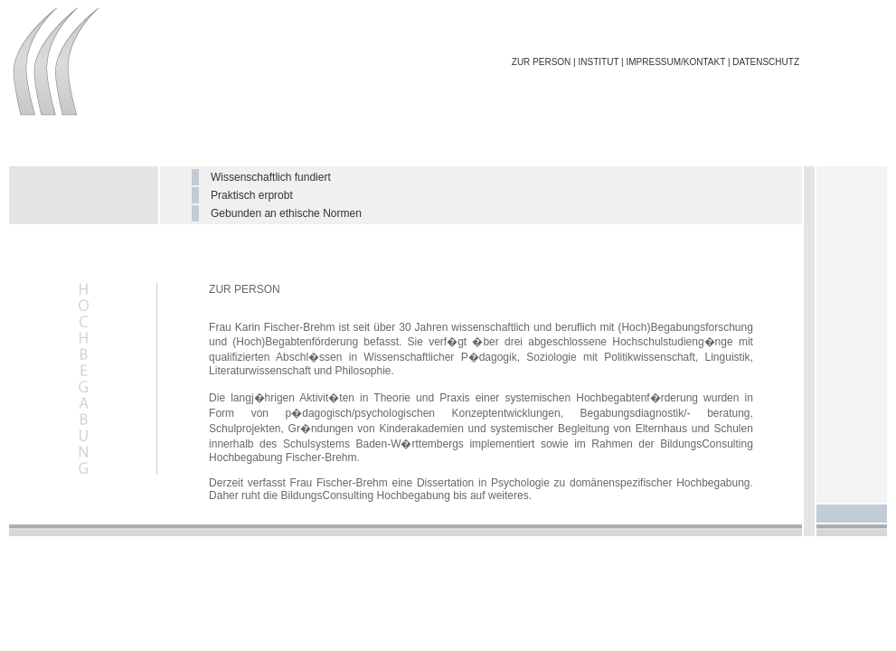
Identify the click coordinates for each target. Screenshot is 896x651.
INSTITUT (599, 62)
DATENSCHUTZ (765, 62)
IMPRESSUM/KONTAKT (675, 62)
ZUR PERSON (541, 62)
